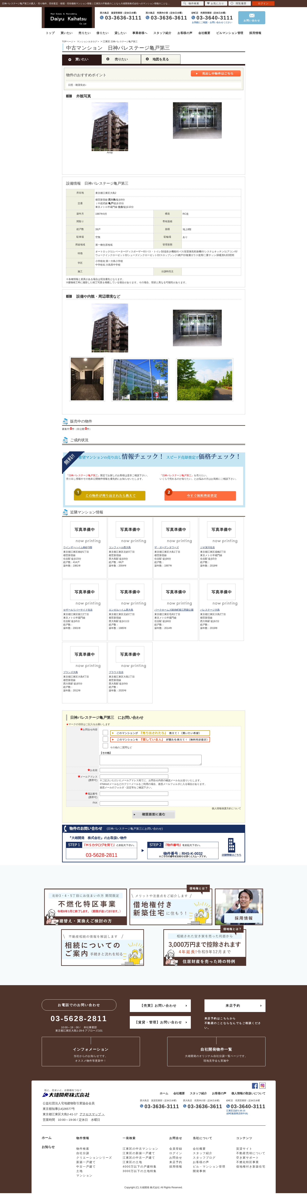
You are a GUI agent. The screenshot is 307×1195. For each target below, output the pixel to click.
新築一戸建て (86, 1164)
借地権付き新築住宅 (250, 1168)
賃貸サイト (244, 1150)
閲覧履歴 (238, 3)
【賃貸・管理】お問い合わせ (158, 1024)
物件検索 (191, 3)
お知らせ (48, 1148)
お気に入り (215, 3)
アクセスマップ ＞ (92, 1116)
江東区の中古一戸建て (139, 1159)
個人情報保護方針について (226, 810)
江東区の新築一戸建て (139, 1155)
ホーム (164, 1095)
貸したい (121, 33)
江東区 (106, 41)
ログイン (263, 3)
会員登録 (175, 1150)
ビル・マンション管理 (209, 1168)
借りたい (102, 33)
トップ (50, 33)
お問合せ (175, 1159)
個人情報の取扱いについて (248, 1095)
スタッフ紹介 (162, 33)
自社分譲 (82, 1155)
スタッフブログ (204, 1159)
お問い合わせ (252, 20)
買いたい (67, 33)
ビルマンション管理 (229, 33)
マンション (84, 1177)
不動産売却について (250, 1155)
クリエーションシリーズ (94, 1159)
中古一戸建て (86, 1168)
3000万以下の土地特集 (140, 1172)
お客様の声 (184, 33)
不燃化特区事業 (247, 1164)
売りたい (85, 33)
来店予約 (233, 1007)
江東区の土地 (132, 1164)
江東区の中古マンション (140, 1150)
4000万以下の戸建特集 (140, 1168)
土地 (79, 1172)
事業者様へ (139, 33)
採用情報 (255, 33)
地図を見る (161, 59)
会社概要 (204, 33)
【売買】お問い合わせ (158, 1007)
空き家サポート (247, 1159)
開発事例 (199, 1172)
